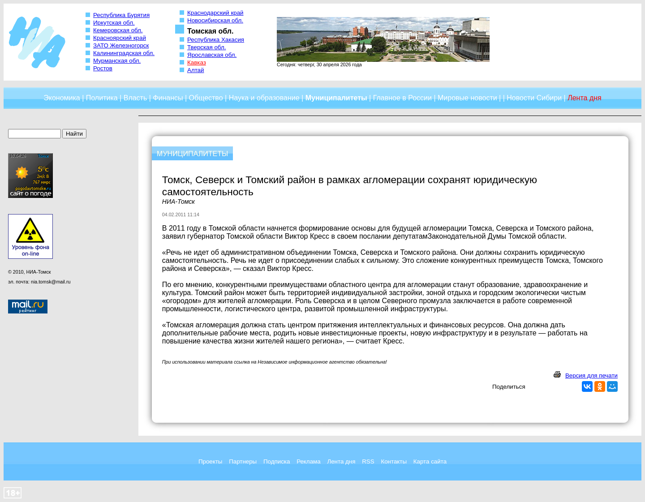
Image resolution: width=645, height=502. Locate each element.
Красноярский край (119, 37)
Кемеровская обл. (118, 30)
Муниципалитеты (336, 98)
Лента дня (341, 461)
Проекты (210, 461)
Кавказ (196, 62)
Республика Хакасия (215, 39)
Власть (135, 98)
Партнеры (243, 461)
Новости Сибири (534, 98)
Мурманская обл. (117, 60)
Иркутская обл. (114, 22)
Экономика (61, 98)
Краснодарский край (215, 12)
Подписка (276, 461)
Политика (102, 98)
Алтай (195, 70)
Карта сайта (430, 461)
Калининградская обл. (124, 53)
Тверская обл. (206, 47)
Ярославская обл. (211, 54)
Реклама (308, 461)
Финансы (168, 98)
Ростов (102, 68)
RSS (368, 461)
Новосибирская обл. (215, 20)
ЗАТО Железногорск (121, 45)
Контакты (394, 461)
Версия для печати (591, 375)
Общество (206, 98)
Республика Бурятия (121, 15)
